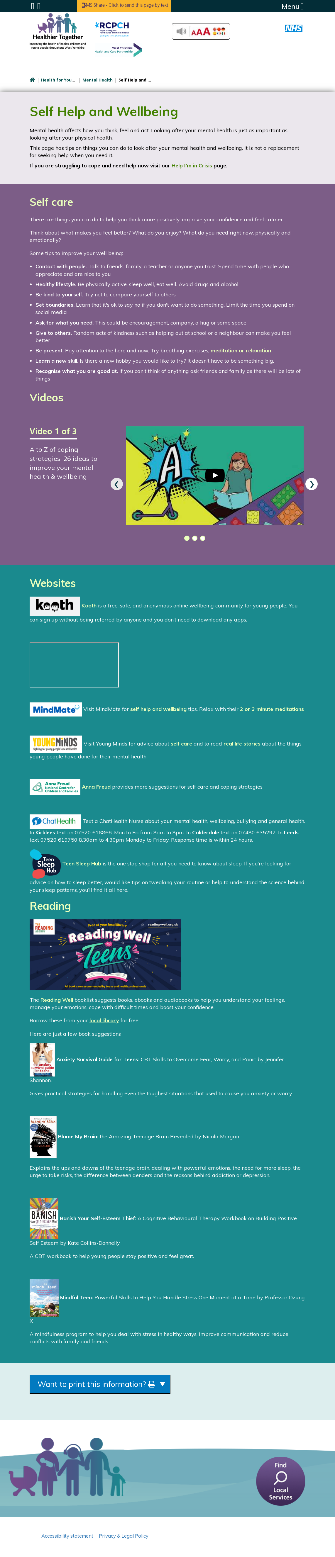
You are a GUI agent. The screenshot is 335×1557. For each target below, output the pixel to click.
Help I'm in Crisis (192, 165)
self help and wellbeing (158, 708)
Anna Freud (96, 786)
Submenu (32, 6)
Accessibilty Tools (201, 31)
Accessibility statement (67, 1538)
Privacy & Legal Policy (123, 1538)
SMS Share (135, 5)
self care (181, 743)
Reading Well (56, 999)
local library (104, 1020)
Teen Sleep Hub (65, 863)
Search (38, 6)
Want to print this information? (112, 1385)
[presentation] (117, 484)
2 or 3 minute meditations (272, 708)
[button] (185, 538)
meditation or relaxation (241, 350)
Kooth (89, 605)
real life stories (242, 743)
